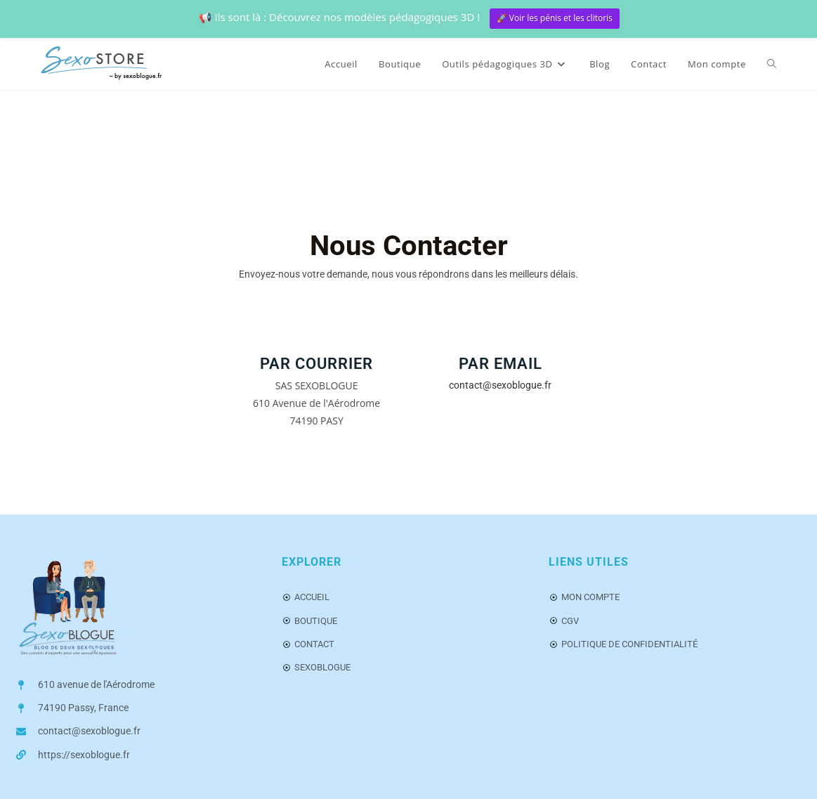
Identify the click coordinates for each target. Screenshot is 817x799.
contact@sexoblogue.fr (500, 385)
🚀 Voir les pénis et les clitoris (555, 18)
